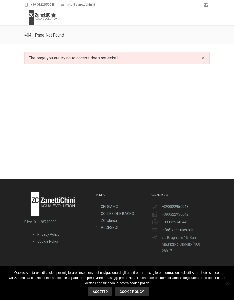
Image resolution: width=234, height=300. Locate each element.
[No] (227, 283)
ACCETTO (100, 292)
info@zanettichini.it (81, 4)
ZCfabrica (109, 221)
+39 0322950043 (43, 4)
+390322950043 (175, 207)
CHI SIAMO (109, 207)
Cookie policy (132, 292)
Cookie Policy (48, 241)
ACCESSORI (110, 227)
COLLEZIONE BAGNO (117, 214)
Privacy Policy (48, 234)
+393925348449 (175, 222)
